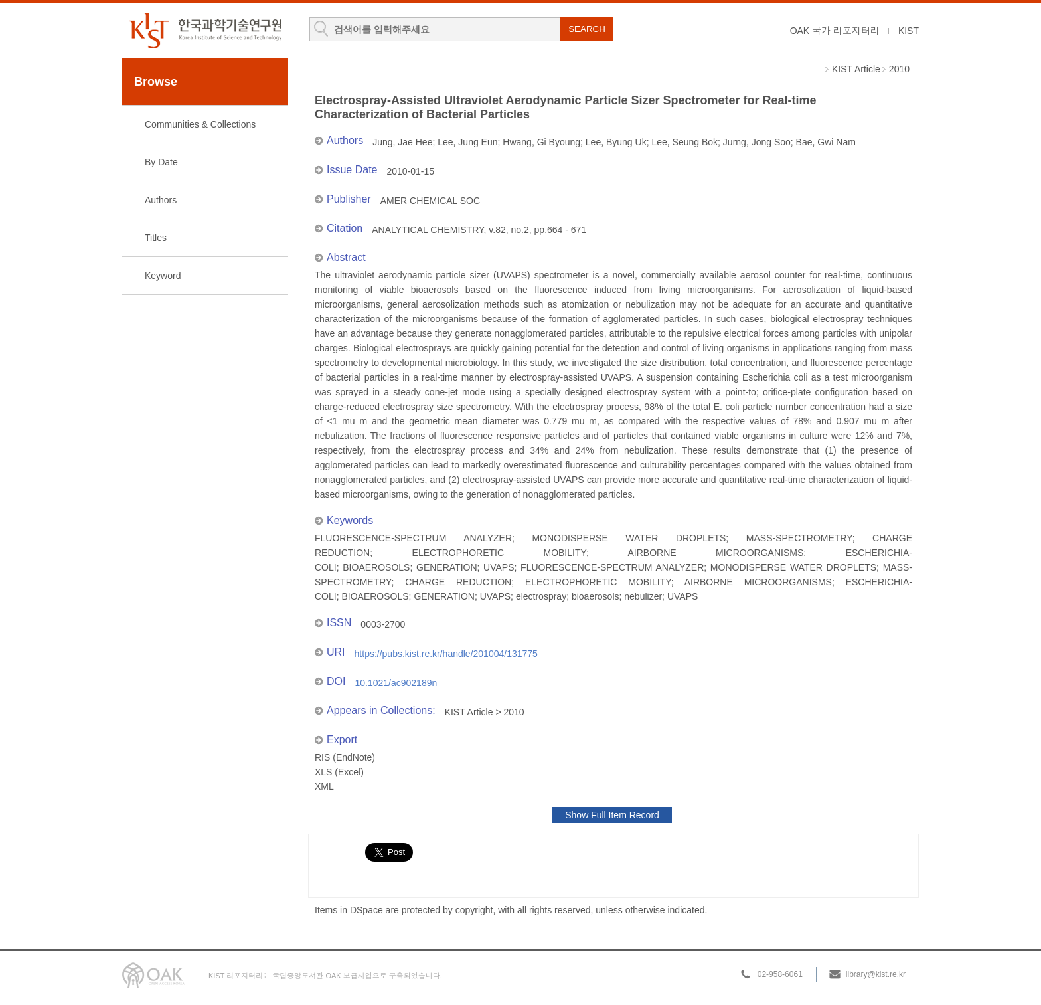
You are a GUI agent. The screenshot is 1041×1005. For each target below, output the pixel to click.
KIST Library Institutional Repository (205, 30)
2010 (899, 69)
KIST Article (856, 69)
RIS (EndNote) (345, 757)
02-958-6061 (780, 974)
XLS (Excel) (339, 772)
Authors (161, 200)
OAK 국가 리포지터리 (835, 30)
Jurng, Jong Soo (757, 142)
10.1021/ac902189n (396, 683)
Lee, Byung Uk (616, 142)
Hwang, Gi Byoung (541, 142)
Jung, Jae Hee (402, 142)
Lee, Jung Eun (467, 142)
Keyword (163, 275)
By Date (161, 162)
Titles (156, 237)
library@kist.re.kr (876, 974)
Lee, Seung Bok (684, 142)
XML (324, 786)
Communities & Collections (200, 124)
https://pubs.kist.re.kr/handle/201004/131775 (446, 653)
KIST (908, 30)
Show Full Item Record (612, 815)
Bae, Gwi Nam (826, 142)
